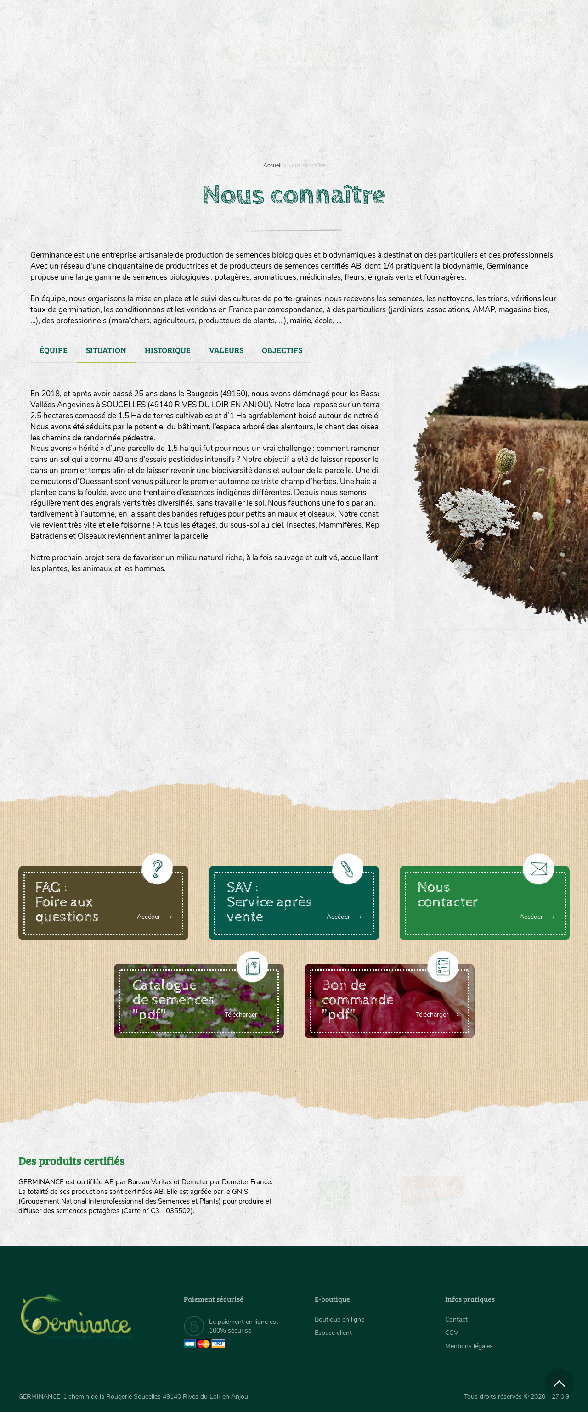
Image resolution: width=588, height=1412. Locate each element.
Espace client (333, 1332)
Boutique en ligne (488, 119)
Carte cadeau (264, 119)
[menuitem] (527, 18)
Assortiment (363, 119)
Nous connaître (177, 119)
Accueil (272, 165)
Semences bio (93, 119)
